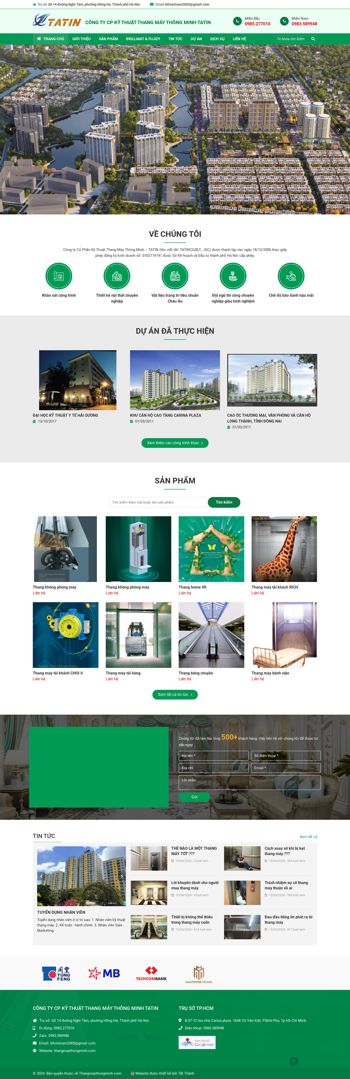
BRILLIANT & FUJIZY (143, 39)
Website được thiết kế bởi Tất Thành (162, 1073)
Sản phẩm (108, 39)
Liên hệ (239, 39)
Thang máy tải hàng (123, 673)
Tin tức (175, 39)
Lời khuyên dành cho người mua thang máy (195, 885)
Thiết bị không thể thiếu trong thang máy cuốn (192, 920)
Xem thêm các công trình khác (175, 443)
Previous (11, 129)
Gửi (195, 797)
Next (339, 129)
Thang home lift (192, 587)
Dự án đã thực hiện (175, 331)
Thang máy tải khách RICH (275, 587)
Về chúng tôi (175, 234)
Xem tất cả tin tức (175, 694)
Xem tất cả (308, 837)
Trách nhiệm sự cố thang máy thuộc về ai (286, 885)
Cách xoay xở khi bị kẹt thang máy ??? (285, 851)
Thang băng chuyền (196, 673)
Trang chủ (50, 39)
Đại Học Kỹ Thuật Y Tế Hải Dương (65, 415)
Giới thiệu (81, 39)
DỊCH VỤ (217, 39)
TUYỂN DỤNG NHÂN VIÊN (61, 912)
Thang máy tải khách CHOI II (58, 673)
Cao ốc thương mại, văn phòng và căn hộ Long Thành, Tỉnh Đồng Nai (269, 418)
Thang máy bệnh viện (270, 673)
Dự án (196, 39)
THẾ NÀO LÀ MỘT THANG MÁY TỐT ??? (194, 851)
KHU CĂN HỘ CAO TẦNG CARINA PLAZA (165, 415)
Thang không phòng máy (54, 587)
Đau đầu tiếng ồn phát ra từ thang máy (289, 920)
